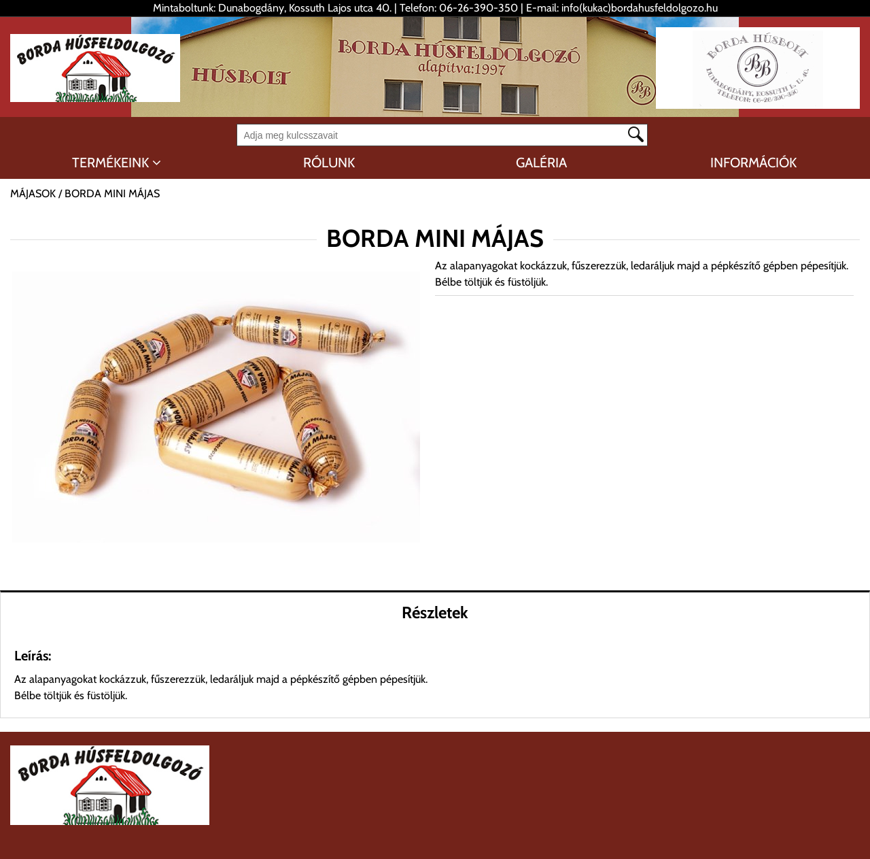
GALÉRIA (541, 162)
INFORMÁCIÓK (753, 162)
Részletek (435, 612)
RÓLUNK (329, 162)
